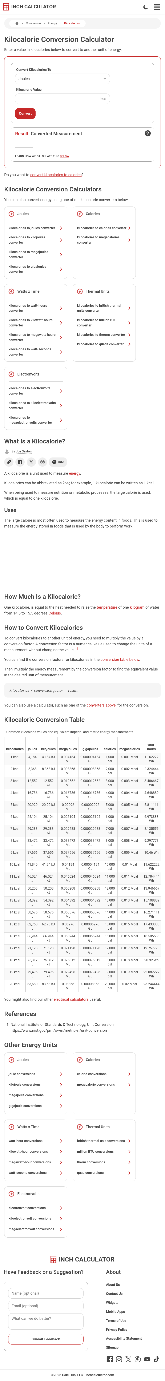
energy (74, 473)
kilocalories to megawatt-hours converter (36, 337)
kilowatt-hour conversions (36, 1152)
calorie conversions (104, 1074)
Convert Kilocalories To (33, 70)
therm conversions (104, 1162)
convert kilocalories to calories (56, 175)
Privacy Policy (116, 1330)
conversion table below (120, 659)
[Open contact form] (147, 133)
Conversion (33, 23)
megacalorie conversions (104, 1084)
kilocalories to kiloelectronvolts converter (36, 405)
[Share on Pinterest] (42, 462)
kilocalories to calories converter (104, 228)
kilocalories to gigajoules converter (36, 269)
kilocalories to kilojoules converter (36, 239)
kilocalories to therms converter (104, 335)
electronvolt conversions (36, 1208)
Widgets (112, 1303)
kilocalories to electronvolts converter (36, 390)
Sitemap (112, 1348)
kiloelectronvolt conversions (36, 1218)
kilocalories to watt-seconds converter (36, 351)
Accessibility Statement (124, 1339)
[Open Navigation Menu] (157, 7)
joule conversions (36, 1074)
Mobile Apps (115, 1312)
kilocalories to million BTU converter (104, 322)
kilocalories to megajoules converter (36, 254)
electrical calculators (71, 999)
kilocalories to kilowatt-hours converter (36, 322)
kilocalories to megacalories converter (104, 239)
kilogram (137, 607)
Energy (52, 23)
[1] (76, 648)
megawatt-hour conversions (36, 1162)
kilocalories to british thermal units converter (104, 308)
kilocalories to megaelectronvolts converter (36, 420)
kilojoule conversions (36, 1084)
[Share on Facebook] (20, 462)
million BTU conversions (104, 1152)
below (64, 156)
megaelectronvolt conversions (36, 1229)
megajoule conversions (36, 1095)
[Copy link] (8, 462)
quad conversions (104, 1173)
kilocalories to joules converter (36, 228)
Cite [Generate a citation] (58, 462)
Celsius (55, 613)
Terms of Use (116, 1321)
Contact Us (114, 1294)
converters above (101, 705)
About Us (113, 1285)
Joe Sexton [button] (24, 451)
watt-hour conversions (36, 1141)
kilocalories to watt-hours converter (36, 308)
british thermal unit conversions (104, 1141)
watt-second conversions (36, 1173)
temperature (107, 607)
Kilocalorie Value (28, 90)
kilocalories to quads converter (104, 344)
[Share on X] (31, 462)
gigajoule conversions (36, 1106)
